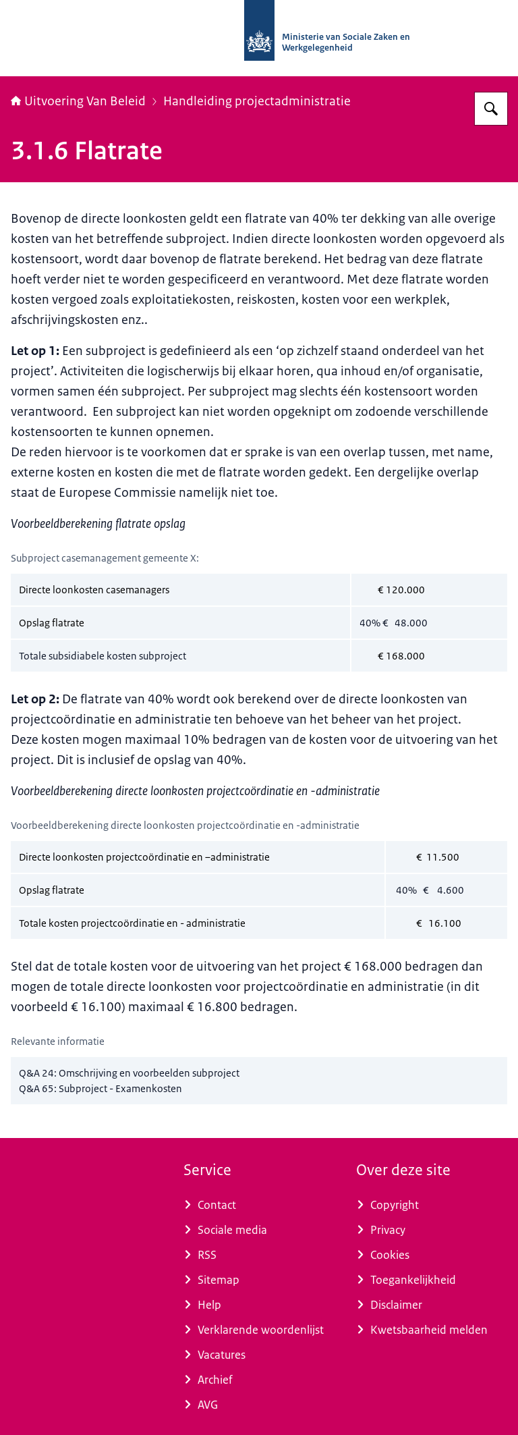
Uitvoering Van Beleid (78, 101)
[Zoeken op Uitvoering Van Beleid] (491, 108)
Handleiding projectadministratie (257, 101)
